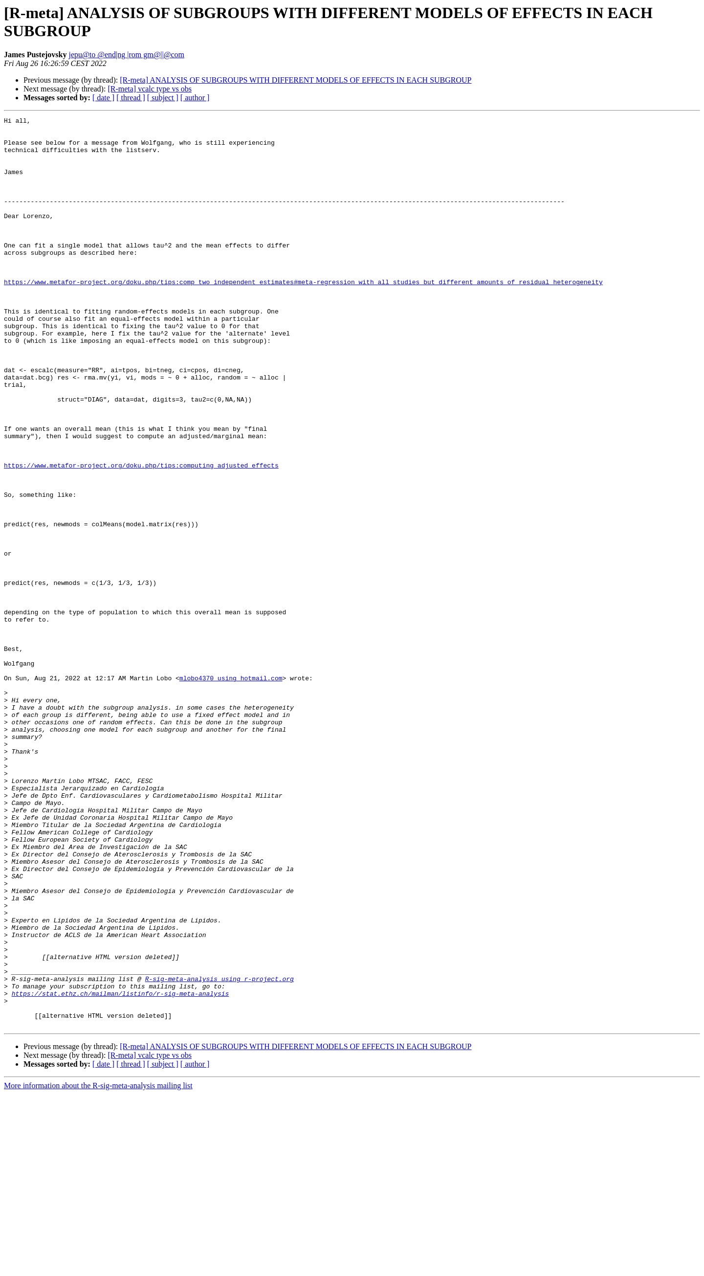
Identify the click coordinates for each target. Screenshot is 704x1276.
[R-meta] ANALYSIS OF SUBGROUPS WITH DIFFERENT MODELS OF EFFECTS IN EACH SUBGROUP (295, 80)
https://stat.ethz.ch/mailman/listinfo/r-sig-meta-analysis (120, 1169)
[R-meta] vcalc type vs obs (150, 89)
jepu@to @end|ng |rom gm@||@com (126, 54)
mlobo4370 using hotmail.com (231, 790)
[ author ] (195, 97)
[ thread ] (130, 97)
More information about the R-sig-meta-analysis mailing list (98, 1267)
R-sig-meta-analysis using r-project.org (219, 1151)
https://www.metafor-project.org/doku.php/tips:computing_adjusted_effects (141, 535)
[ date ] (103, 97)
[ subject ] (162, 97)
